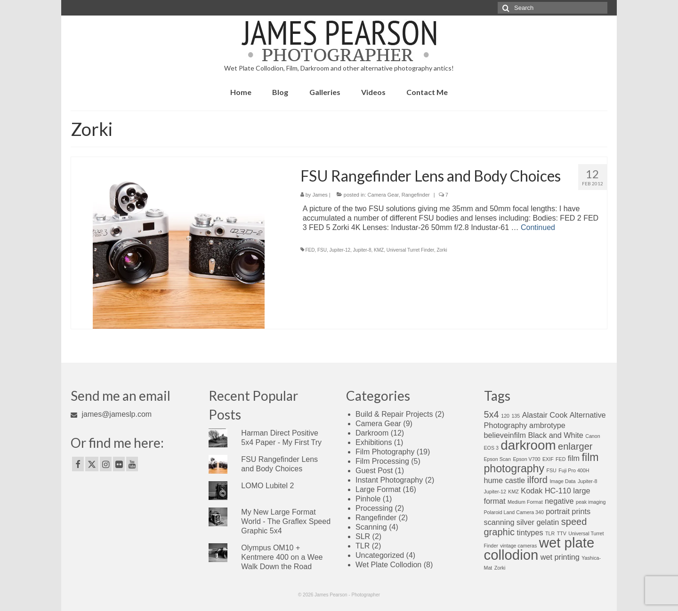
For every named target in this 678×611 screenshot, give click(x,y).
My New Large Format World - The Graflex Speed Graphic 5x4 (286, 521)
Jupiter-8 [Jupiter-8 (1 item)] (587, 481)
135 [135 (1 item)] (515, 416)
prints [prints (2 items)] (581, 511)
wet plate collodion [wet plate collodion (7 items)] (539, 549)
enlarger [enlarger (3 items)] (575, 446)
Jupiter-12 (340, 250)
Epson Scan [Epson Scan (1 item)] (497, 459)
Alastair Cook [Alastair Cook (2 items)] (545, 415)
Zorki (441, 250)
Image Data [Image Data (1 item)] (562, 481)
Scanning (371, 527)
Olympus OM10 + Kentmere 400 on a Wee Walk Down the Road (282, 557)
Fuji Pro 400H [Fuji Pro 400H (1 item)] (573, 470)
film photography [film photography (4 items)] (541, 463)
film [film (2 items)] (574, 458)
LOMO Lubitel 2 (267, 486)
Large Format (378, 489)
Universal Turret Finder (410, 250)
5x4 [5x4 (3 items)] (491, 414)
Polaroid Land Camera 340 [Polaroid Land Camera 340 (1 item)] (514, 512)
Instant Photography (389, 480)
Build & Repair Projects (394, 414)
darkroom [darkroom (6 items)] (528, 445)
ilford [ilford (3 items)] (537, 480)
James (319, 195)
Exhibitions (373, 442)
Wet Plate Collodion (388, 565)
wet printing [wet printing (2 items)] (560, 557)
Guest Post (374, 471)
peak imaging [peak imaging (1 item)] (590, 502)
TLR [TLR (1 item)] (550, 533)
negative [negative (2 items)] (559, 501)
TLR (362, 546)
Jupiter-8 (362, 250)
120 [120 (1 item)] (505, 416)
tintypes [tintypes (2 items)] (530, 532)
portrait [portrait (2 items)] (558, 511)
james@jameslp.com (111, 414)
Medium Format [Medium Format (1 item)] (525, 502)
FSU (322, 250)
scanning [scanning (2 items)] (499, 522)
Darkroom (371, 433)
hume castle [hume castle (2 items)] (504, 480)
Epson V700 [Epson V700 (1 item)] (526, 459)
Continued (538, 227)
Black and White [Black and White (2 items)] (555, 435)
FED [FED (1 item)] (560, 459)
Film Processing (382, 461)
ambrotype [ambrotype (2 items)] (547, 425)
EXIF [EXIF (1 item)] (548, 459)
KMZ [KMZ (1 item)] (513, 491)
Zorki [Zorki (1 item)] (500, 568)
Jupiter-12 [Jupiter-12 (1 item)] (495, 491)
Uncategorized (379, 555)
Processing (374, 508)
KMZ (379, 250)
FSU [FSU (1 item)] (551, 470)
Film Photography (384, 452)
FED (310, 250)
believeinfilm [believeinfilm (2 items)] (505, 435)
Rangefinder (416, 195)
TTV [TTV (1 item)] (561, 533)
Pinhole (367, 499)
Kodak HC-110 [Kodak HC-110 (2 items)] (546, 490)
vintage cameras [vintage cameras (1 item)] (518, 545)
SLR (362, 536)
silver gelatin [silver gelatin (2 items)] (538, 522)
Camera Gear (383, 195)
